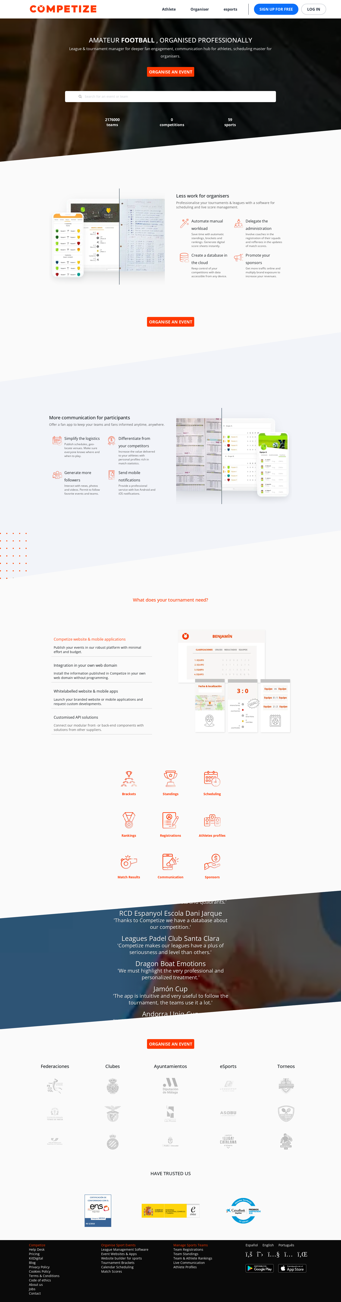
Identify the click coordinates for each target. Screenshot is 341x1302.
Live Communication (189, 1262)
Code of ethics (40, 1280)
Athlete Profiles (185, 1267)
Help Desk (36, 1249)
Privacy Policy (39, 1267)
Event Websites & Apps (119, 1254)
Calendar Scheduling (117, 1267)
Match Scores (111, 1271)
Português (286, 1245)
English (268, 1245)
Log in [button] (313, 9)
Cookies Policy (39, 1271)
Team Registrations (188, 1249)
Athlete (169, 9)
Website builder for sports (121, 1258)
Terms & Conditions (44, 1276)
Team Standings (185, 1254)
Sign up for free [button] (276, 9)
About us (36, 1284)
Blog (32, 1262)
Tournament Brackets (118, 1262)
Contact (35, 1293)
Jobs (32, 1289)
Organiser (200, 9)
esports (230, 9)
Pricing (34, 1254)
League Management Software (124, 1249)
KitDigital (36, 1258)
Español (252, 1245)
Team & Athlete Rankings (192, 1258)
